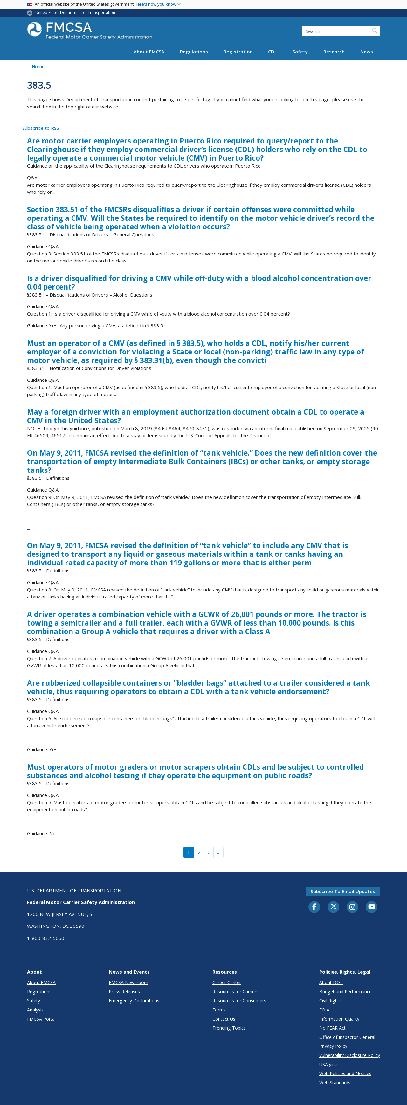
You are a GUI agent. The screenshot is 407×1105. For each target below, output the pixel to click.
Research (334, 51)
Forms (219, 1010)
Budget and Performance (345, 992)
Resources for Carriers (235, 992)
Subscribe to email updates (343, 891)
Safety (300, 51)
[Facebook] (314, 907)
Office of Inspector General (347, 1037)
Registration (238, 51)
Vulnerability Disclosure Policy (349, 1055)
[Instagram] (353, 908)
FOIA (324, 1010)
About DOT (331, 982)
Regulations (194, 51)
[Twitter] (334, 907)
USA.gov (328, 1064)
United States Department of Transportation (75, 12)
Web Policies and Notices (345, 1073)
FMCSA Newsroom (128, 982)
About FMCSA (149, 51)
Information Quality (339, 1019)
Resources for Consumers (239, 1000)
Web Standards (334, 1083)
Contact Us (223, 1019)
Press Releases (124, 992)
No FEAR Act (332, 1028)
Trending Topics (229, 1028)
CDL (272, 51)
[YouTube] (372, 907)
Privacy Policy (333, 1046)
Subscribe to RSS (40, 128)
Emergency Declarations (134, 1000)
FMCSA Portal (41, 1019)
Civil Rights (330, 1000)
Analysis (35, 1010)
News (366, 51)
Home (38, 67)
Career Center (226, 982)
